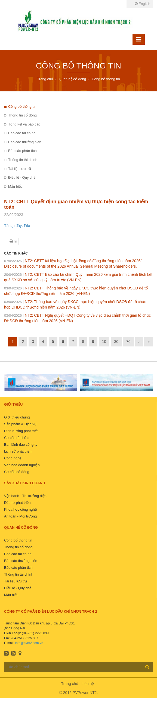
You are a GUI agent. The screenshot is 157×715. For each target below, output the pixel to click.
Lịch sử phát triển (18, 451)
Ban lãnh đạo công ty (20, 444)
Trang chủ (70, 683)
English (142, 4)
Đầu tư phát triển (17, 503)
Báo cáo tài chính (21, 133)
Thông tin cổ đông (22, 115)
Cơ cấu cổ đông (16, 472)
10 (104, 341)
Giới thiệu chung (17, 417)
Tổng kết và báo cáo (24, 124)
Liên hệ (87, 683)
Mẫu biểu (15, 186)
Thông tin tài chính (22, 160)
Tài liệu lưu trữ (19, 169)
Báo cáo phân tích (22, 151)
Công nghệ (12, 458)
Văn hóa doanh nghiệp (22, 465)
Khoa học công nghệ (20, 509)
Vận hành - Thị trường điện (25, 496)
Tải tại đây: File (17, 225)
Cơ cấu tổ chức (16, 438)
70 (128, 341)
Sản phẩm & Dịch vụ (20, 424)
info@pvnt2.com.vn (29, 643)
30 (116, 341)
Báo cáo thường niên (24, 142)
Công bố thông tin (22, 106)
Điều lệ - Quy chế (21, 177)
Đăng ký (147, 666)
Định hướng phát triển (21, 431)
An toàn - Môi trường (20, 516)
